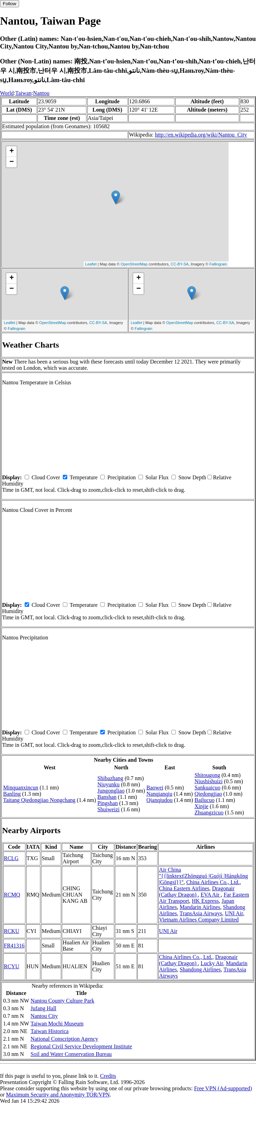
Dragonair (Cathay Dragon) (196, 891)
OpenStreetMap (134, 264)
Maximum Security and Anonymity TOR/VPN (58, 1095)
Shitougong (207, 775)
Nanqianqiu (159, 794)
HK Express (205, 901)
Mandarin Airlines (200, 907)
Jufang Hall (43, 1008)
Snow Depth (192, 477)
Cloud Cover (46, 477)
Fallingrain (218, 264)
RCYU (11, 966)
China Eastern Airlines (184, 888)
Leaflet (91, 264)
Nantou (41, 93)
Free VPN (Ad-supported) (223, 1088)
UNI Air (234, 913)
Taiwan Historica (50, 1031)
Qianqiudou (159, 800)
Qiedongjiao (208, 794)
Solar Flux (157, 477)
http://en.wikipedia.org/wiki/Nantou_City (201, 135)
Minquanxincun (20, 787)
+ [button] (11, 151)
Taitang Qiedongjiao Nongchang (39, 800)
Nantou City (44, 1016)
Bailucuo (205, 800)
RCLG (11, 858)
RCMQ (12, 895)
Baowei (154, 787)
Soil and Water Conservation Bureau (71, 1054)
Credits (108, 1076)
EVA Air (210, 895)
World (7, 93)
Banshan (107, 797)
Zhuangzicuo (209, 812)
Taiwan (23, 93)
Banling (12, 794)
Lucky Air (211, 963)
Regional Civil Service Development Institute (81, 1046)
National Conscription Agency (64, 1039)
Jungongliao (111, 791)
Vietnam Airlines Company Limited (199, 920)
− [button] (11, 162)
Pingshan (107, 803)
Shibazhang (110, 778)
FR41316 (14, 946)
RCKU (11, 931)
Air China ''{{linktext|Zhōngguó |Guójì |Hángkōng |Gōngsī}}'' (203, 876)
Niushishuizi (209, 781)
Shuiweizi (108, 809)
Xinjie (201, 806)
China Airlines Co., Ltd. (213, 882)
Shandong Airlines (200, 969)
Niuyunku (108, 784)
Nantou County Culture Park (62, 1001)
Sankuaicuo (208, 787)
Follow (9, 3)
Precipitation (121, 477)
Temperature (84, 477)
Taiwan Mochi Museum (57, 1023)
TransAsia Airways (201, 913)
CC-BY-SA (180, 264)
